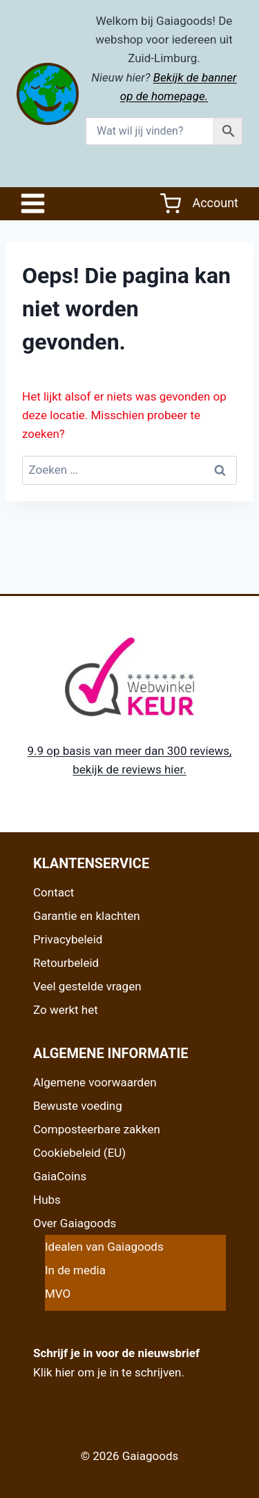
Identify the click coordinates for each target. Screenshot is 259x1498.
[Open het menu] (36, 203)
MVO (57, 1293)
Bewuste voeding (77, 1106)
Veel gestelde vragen (87, 986)
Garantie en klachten (86, 916)
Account (215, 202)
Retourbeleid (66, 963)
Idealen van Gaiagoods (104, 1247)
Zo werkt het (65, 1010)
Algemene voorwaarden (95, 1082)
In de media (75, 1270)
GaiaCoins (59, 1176)
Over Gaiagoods (74, 1223)
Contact (53, 892)
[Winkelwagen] (170, 203)
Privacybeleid (67, 939)
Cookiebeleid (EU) (79, 1153)
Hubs (47, 1200)
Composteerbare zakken (96, 1129)
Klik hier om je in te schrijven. (108, 1372)
